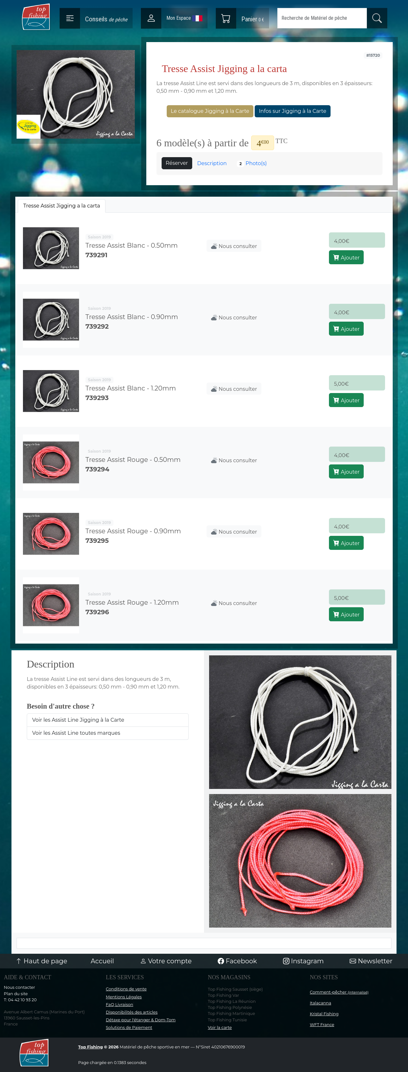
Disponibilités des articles (131, 1012)
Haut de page (41, 961)
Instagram (303, 961)
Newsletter (371, 961)
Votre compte (166, 961)
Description (212, 163)
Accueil (102, 961)
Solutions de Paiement (129, 1027)
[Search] (322, 18)
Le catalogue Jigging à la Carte (210, 111)
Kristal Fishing (324, 1013)
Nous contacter (19, 987)
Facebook (237, 961)
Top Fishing (90, 1047)
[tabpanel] (204, 427)
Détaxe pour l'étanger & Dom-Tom (141, 1019)
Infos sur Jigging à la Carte (292, 111)
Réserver (177, 163)
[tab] (62, 206)
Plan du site (16, 993)
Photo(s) (252, 163)
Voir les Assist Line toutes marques (76, 733)
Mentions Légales (124, 997)
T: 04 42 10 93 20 (20, 999)
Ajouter (346, 257)
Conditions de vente (126, 989)
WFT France (322, 1024)
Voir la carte (220, 1027)
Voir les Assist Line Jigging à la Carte (78, 720)
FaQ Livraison (119, 1004)
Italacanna (320, 1003)
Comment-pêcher (339, 992)
